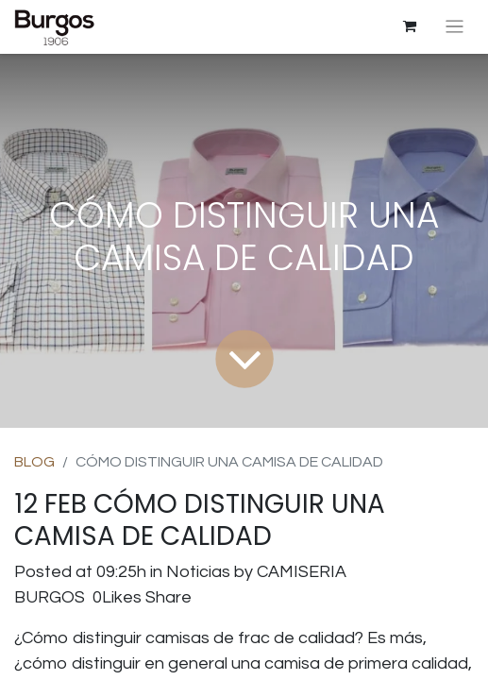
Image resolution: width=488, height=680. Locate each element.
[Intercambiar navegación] (454, 27)
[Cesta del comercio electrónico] (410, 26)
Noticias (198, 572)
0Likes (117, 597)
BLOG (34, 461)
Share (168, 597)
